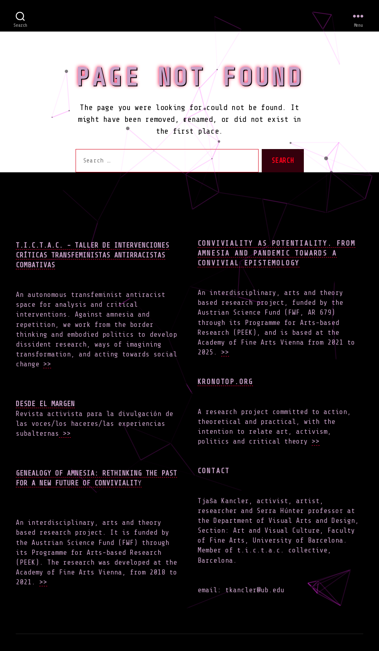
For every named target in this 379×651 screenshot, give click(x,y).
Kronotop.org (225, 382)
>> (47, 364)
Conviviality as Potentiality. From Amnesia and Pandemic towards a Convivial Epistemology (276, 253)
